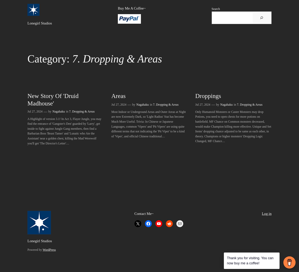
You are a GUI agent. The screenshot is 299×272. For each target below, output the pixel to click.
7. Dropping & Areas (82, 111)
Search (216, 9)
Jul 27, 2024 (35, 111)
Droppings (208, 95)
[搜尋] (262, 17)
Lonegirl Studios (39, 23)
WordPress (49, 249)
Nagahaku (58, 111)
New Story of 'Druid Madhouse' (53, 99)
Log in (267, 214)
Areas (118, 95)
